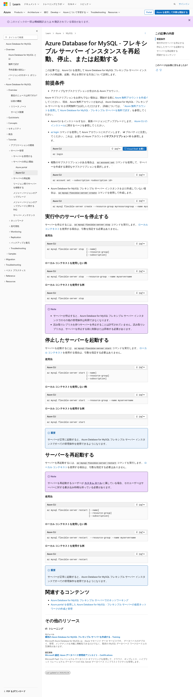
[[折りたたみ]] (37, 31)
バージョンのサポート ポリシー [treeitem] (22, 77)
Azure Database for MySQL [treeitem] (18, 43)
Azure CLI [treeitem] (20, 172)
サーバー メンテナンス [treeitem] (24, 215)
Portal (149, 12)
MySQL (69, 33)
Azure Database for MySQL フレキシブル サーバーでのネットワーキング (89, 600)
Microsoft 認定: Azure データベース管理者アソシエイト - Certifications (78, 655)
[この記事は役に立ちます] (157, 70)
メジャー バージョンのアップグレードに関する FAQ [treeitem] (25, 206)
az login (55, 132)
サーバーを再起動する (167, 50)
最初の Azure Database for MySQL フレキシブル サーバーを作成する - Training (82, 637)
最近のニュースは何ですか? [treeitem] (24, 95)
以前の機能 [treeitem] (16, 101)
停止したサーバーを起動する (170, 46)
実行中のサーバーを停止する (170, 42)
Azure (58, 33)
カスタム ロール (93, 483)
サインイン (184, 3)
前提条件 (161, 39)
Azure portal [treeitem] (21, 167)
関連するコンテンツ (166, 54)
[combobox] (21, 37)
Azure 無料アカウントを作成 (130, 97)
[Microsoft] (6, 4)
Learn (48, 33)
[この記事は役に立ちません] (160, 70)
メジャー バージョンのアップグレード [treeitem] (25, 194)
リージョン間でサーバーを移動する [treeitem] (24, 185)
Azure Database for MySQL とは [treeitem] (22, 56)
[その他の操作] (145, 33)
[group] (99, 206)
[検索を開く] (175, 4)
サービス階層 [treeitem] (17, 112)
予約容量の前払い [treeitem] (16, 69)
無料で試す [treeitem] (13, 64)
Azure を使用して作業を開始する (172, 12)
